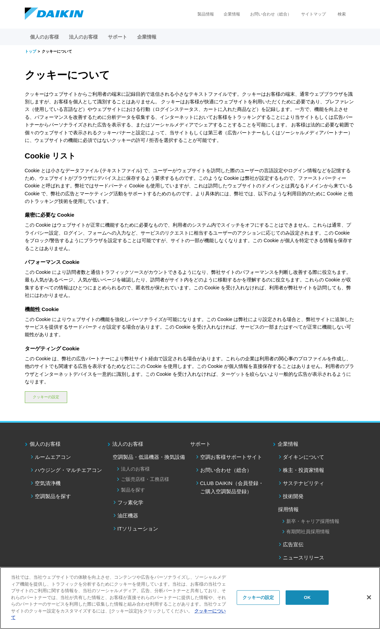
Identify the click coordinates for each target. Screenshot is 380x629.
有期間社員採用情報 (308, 531)
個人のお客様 (45, 444)
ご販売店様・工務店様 (145, 479)
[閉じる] (369, 597)
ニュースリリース (303, 557)
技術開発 (293, 496)
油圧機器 (127, 515)
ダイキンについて (303, 457)
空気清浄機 (48, 483)
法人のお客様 (127, 444)
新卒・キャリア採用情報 (312, 521)
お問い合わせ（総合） (270, 14)
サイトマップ (313, 14)
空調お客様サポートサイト (231, 457)
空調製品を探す (53, 496)
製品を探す (133, 490)
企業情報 (232, 14)
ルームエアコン (53, 457)
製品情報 (205, 14)
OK (307, 597)
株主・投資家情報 (303, 470)
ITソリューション (137, 529)
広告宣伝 (293, 544)
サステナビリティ (303, 483)
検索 (342, 14)
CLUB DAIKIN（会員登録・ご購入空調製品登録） (232, 487)
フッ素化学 (130, 502)
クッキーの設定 (46, 397)
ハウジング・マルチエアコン (68, 470)
